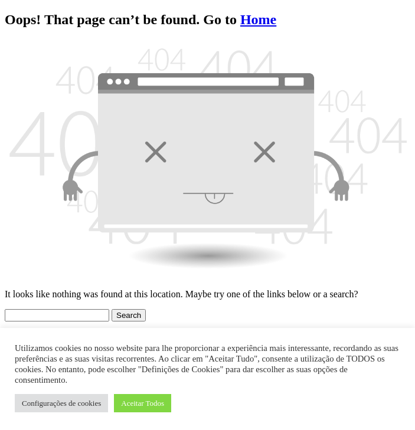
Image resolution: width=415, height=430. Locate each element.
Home (258, 19)
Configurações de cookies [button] (61, 403)
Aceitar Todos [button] (142, 403)
